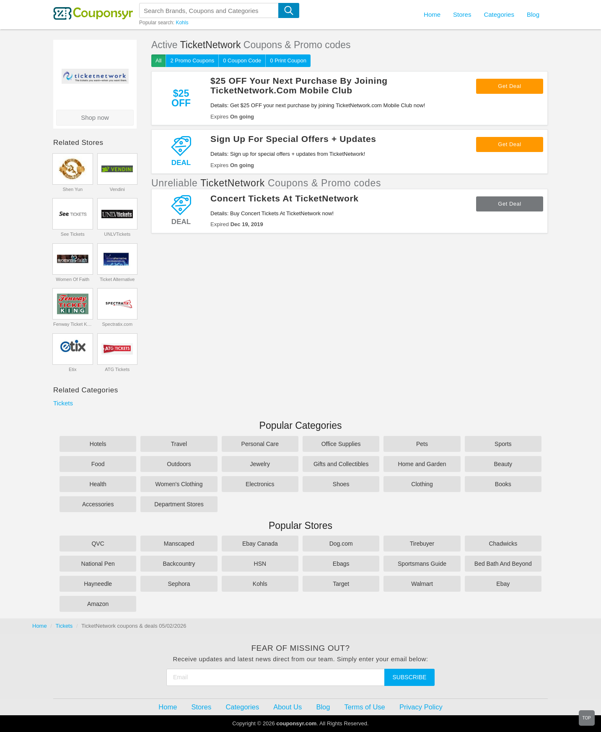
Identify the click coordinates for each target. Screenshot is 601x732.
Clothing (422, 484)
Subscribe (410, 677)
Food (98, 464)
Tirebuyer (422, 543)
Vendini (117, 189)
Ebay (503, 583)
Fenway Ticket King (72, 324)
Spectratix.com (117, 324)
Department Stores (179, 504)
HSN (260, 563)
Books (503, 484)
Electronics (260, 484)
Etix (72, 369)
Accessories (98, 504)
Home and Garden (422, 464)
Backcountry (179, 563)
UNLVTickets (117, 234)
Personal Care (260, 444)
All (158, 60)
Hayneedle (98, 583)
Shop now (95, 117)
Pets (422, 444)
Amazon (98, 604)
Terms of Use (365, 707)
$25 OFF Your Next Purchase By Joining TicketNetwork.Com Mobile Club (299, 85)
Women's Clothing (179, 484)
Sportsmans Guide (422, 563)
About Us (287, 707)
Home (39, 626)
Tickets (63, 403)
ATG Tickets (117, 369)
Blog (533, 14)
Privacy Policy (421, 707)
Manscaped (179, 543)
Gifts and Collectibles (341, 464)
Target (341, 583)
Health (97, 484)
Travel (179, 444)
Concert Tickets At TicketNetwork (284, 198)
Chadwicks (503, 543)
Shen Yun (72, 189)
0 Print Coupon (288, 60)
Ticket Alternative (117, 279)
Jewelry (260, 464)
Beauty (503, 464)
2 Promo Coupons (192, 60)
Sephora (179, 583)
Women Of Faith (72, 279)
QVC (97, 543)
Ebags (341, 563)
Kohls (182, 23)
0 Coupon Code (242, 60)
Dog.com (341, 543)
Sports (503, 444)
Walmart (422, 583)
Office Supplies (341, 444)
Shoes (341, 484)
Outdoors (179, 464)
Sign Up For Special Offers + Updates (293, 139)
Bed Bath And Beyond (503, 563)
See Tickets (73, 234)
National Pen (98, 563)
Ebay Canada (260, 543)
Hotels (98, 444)
